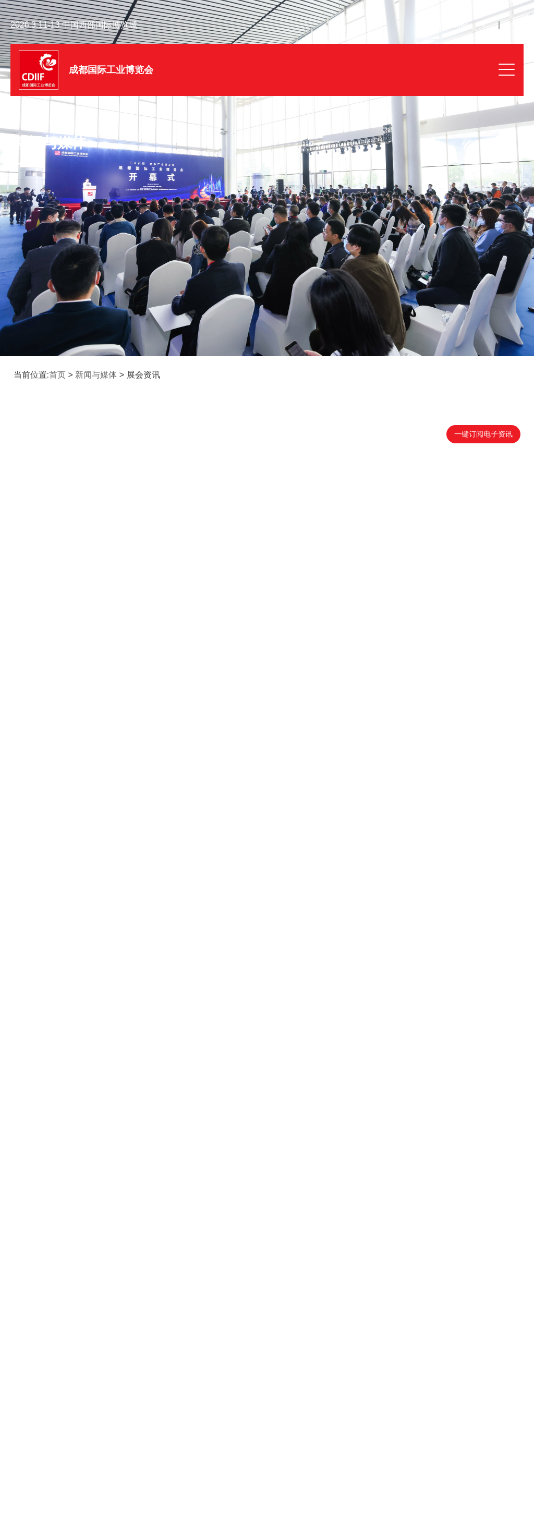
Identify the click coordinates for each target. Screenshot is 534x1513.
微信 (31, 1364)
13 (302, 1254)
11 (266, 1254)
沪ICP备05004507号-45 (251, 1477)
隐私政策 (448, 1477)
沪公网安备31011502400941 (345, 1478)
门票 (31, 1398)
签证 (200, 1398)
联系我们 (39, 1431)
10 (249, 1254)
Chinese (459, 25)
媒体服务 (208, 1431)
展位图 (372, 1364)
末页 (338, 1254)
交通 (369, 1398)
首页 (57, 374)
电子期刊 (208, 1364)
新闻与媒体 (96, 374)
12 (284, 1254)
